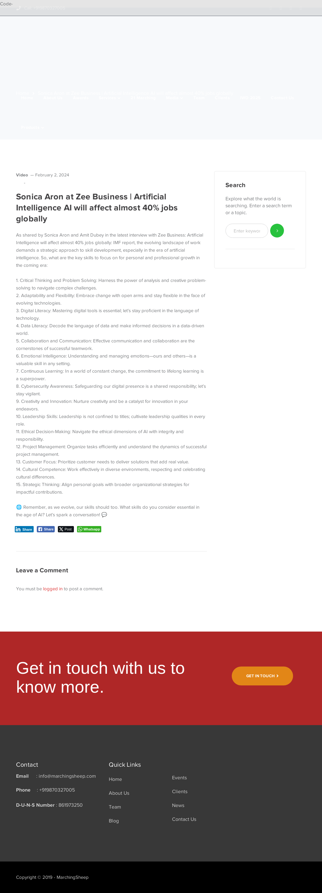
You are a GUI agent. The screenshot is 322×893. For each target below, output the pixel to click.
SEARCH (277, 231)
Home (115, 779)
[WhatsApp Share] (89, 529)
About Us (119, 793)
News (178, 805)
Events (179, 778)
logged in (53, 588)
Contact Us (184, 819)
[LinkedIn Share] (24, 529)
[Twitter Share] (66, 529)
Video (22, 174)
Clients (179, 791)
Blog (114, 821)
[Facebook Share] (46, 529)
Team (115, 807)
